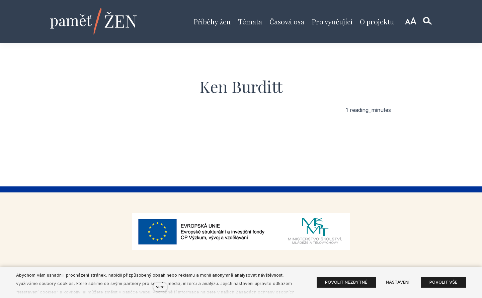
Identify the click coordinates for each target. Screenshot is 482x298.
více (160, 286)
